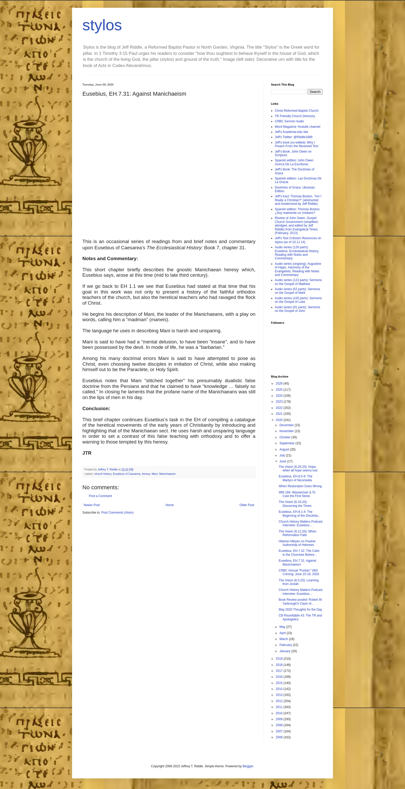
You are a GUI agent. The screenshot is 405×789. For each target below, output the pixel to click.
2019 (280, 658)
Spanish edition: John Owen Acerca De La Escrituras (294, 162)
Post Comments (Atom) (117, 512)
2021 (280, 414)
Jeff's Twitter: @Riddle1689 (293, 137)
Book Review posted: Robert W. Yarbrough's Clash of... (300, 601)
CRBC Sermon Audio (289, 121)
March (284, 639)
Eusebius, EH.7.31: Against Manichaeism (297, 562)
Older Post (246, 505)
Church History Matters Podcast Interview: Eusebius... (300, 523)
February (286, 645)
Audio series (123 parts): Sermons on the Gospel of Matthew (298, 281)
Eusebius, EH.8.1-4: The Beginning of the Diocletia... (299, 513)
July (282, 455)
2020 (280, 420)
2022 (280, 408)
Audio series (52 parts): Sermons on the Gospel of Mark (297, 291)
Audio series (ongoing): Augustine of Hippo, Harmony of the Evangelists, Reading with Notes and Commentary (298, 269)
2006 (280, 737)
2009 (280, 719)
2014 (280, 689)
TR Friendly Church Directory (295, 116)
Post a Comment (100, 496)
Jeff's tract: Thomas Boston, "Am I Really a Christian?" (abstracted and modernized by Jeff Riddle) (298, 200)
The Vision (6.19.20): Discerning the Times (295, 503)
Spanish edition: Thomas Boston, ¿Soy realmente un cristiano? (297, 211)
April (282, 633)
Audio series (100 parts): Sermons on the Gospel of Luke (298, 300)
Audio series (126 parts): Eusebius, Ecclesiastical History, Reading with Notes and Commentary (297, 252)
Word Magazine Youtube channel (297, 127)
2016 (280, 677)
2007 (280, 731)
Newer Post (92, 505)
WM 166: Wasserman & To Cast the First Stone (297, 494)
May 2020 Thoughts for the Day (300, 609)
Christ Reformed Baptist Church (296, 110)
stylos (102, 25)
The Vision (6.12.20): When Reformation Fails (297, 533)
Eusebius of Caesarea (126, 473)
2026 (280, 383)
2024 (280, 395)
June (283, 461)
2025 (280, 390)
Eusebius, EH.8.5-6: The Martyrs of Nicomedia (296, 478)
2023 (280, 401)
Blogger (248, 766)
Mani (155, 473)
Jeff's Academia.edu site (291, 132)
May (282, 627)
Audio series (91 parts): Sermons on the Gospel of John (297, 309)
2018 (280, 665)
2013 (280, 695)
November (287, 431)
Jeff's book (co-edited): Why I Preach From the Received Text (296, 144)
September (287, 443)
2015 (280, 683)
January (285, 651)
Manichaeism (167, 473)
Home (170, 505)
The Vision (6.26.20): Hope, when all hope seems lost (298, 468)
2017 (280, 671)
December (287, 425)
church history (102, 473)
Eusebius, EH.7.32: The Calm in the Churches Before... (299, 552)
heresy (146, 473)
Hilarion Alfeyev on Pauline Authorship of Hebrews (297, 543)
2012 (280, 701)
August (284, 449)
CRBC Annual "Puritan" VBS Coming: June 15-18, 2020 (299, 572)
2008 (280, 725)
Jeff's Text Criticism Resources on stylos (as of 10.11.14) (298, 240)
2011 (280, 707)
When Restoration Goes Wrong (300, 486)
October (285, 437)
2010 (280, 713)
